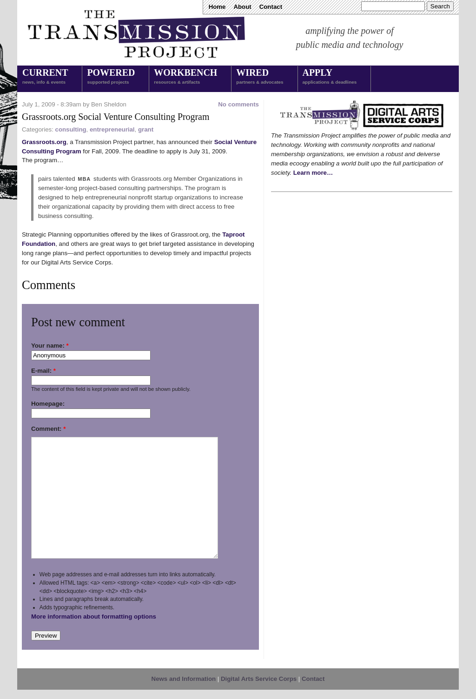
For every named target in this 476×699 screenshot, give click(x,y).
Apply (330, 77)
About (242, 6)
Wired (259, 77)
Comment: (48, 428)
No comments (238, 104)
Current (45, 77)
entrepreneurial (112, 129)
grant (145, 129)
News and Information (184, 678)
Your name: (50, 345)
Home (217, 6)
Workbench (185, 77)
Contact (270, 6)
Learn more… (313, 172)
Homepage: (48, 403)
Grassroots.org (44, 141)
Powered (111, 77)
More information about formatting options (93, 616)
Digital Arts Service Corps (259, 678)
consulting (70, 129)
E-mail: (43, 370)
